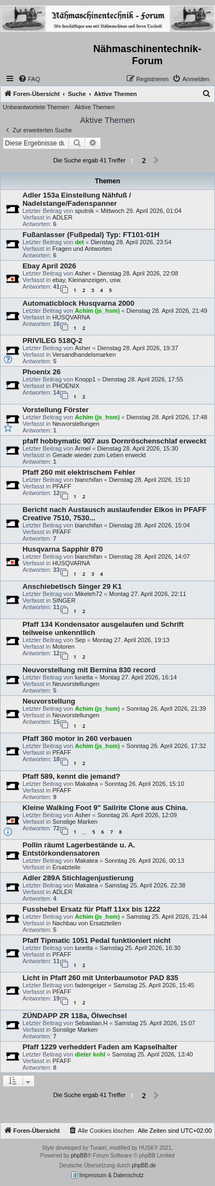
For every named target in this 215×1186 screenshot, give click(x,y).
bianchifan (88, 479)
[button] (156, 161)
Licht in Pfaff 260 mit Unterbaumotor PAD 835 (100, 978)
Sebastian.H (91, 1023)
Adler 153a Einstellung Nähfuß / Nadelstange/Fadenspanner (76, 199)
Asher (82, 273)
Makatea (86, 783)
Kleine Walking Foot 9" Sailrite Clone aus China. (105, 807)
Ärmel (82, 448)
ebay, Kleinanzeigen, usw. (86, 280)
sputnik (84, 210)
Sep (80, 640)
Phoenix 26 (41, 372)
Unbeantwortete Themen (36, 107)
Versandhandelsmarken (84, 354)
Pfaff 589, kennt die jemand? (71, 776)
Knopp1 (85, 379)
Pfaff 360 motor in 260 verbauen (77, 738)
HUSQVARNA (71, 317)
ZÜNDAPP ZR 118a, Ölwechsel (74, 1015)
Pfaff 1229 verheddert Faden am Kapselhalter (99, 1047)
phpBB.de (144, 1165)
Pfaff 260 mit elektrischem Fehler (78, 472)
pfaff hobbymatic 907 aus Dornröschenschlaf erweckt (114, 441)
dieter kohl (90, 1054)
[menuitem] (29, 79)
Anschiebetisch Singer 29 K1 (72, 586)
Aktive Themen (95, 107)
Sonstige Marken (75, 821)
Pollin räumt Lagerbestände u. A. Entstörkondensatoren (78, 849)
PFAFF (61, 486)
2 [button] (143, 160)
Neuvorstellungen (75, 423)
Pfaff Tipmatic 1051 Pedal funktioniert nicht (96, 940)
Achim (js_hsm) (97, 310)
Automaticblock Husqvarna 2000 (78, 303)
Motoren (63, 646)
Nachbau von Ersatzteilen (86, 923)
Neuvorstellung (48, 701)
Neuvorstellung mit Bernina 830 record (89, 670)
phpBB (79, 1156)
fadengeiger (90, 985)
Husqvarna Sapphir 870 (62, 549)
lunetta (84, 677)
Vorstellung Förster (55, 410)
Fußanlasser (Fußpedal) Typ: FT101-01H (91, 235)
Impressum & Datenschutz (107, 1175)
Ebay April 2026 (49, 266)
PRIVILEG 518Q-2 (52, 340)
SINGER (63, 600)
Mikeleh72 (88, 594)
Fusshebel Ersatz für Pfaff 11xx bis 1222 (91, 909)
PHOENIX (66, 386)
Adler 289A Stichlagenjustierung (78, 878)
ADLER (62, 217)
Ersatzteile (66, 867)
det (79, 242)
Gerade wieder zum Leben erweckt (99, 455)
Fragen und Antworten (81, 248)
